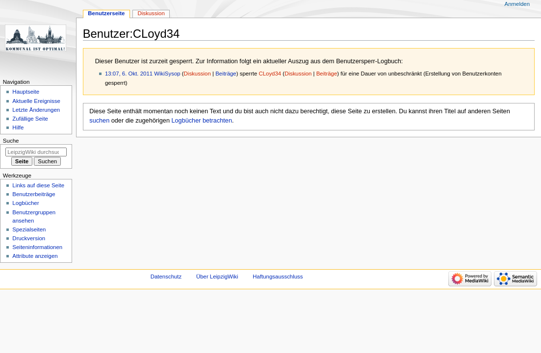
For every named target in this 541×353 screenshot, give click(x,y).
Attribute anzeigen (34, 256)
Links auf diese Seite (38, 185)
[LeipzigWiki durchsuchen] (36, 152)
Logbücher (25, 203)
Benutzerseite (106, 13)
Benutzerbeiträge (33, 194)
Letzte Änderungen (36, 110)
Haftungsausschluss (278, 276)
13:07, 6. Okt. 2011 (129, 73)
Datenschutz (166, 276)
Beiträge (225, 73)
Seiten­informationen (37, 247)
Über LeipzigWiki (217, 276)
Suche (11, 141)
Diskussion (197, 73)
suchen (99, 120)
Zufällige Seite (30, 119)
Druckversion (28, 238)
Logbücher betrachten (202, 120)
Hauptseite (25, 92)
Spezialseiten (29, 229)
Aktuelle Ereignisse (36, 101)
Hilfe (18, 127)
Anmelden (517, 4)
